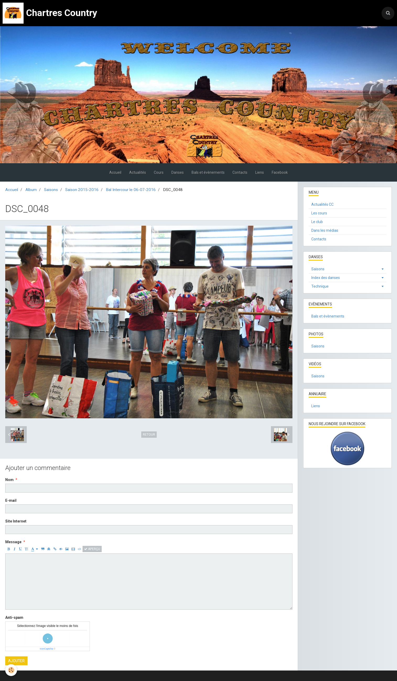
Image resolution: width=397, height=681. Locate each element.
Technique (320, 286)
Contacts (239, 172)
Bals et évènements (208, 172)
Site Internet (15, 521)
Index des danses (325, 278)
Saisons (51, 189)
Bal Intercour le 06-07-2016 (131, 189)
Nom (9, 480)
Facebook (280, 172)
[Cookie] (11, 670)
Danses (177, 172)
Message (13, 542)
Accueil (115, 172)
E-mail (11, 500)
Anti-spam (14, 617)
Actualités (137, 172)
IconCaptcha (46, 648)
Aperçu (92, 549)
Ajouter (16, 661)
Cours (159, 172)
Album (31, 189)
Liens (259, 172)
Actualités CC (322, 204)
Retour (149, 434)
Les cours (319, 213)
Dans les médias (324, 230)
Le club (317, 222)
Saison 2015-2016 (82, 189)
